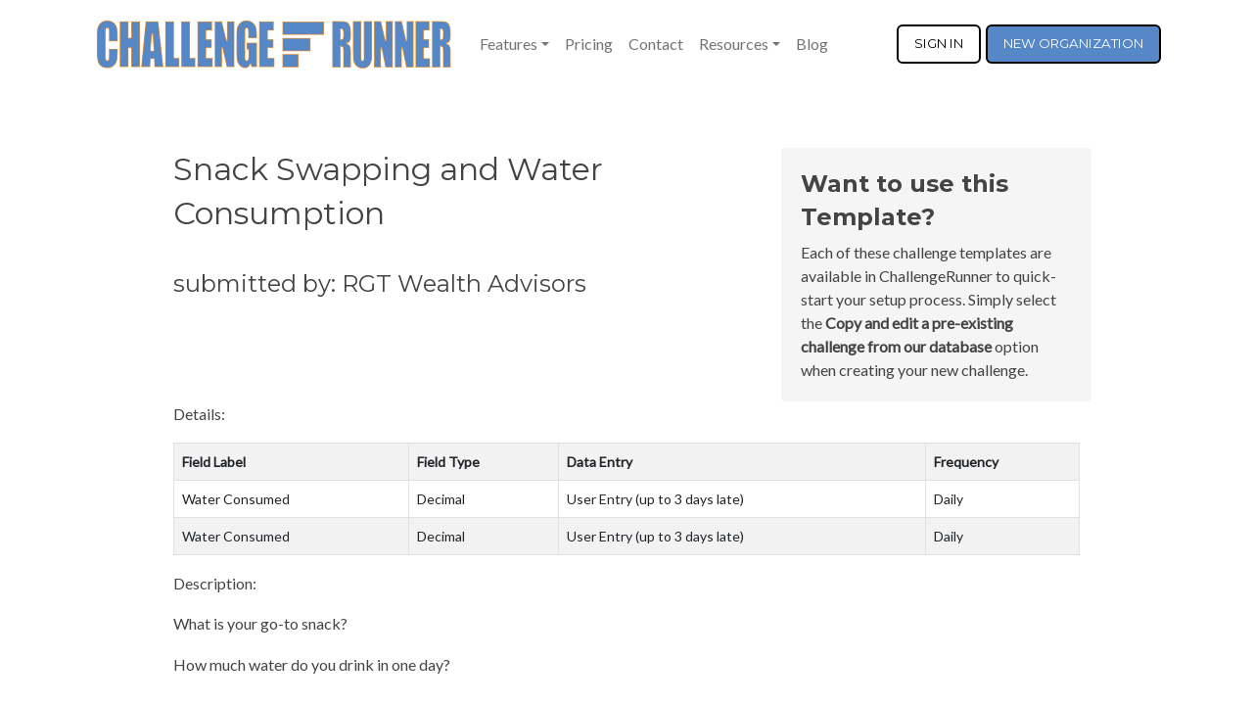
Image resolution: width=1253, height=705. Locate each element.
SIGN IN (938, 43)
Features (508, 43)
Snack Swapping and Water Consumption (388, 191)
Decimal (441, 499)
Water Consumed (236, 499)
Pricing (589, 43)
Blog (812, 43)
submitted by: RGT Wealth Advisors (379, 283)
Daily (948, 499)
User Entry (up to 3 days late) (655, 499)
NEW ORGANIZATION (1073, 43)
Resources (733, 43)
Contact (655, 43)
